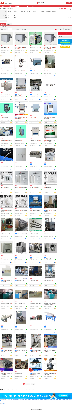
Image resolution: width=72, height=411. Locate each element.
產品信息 (3, 24)
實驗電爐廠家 (55, 399)
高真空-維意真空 (48, 70)
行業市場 (33, 6)
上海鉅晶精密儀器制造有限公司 (19, 120)
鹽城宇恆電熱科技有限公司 (34, 236)
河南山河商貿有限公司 (18, 166)
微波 (33, 117)
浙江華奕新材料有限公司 (5, 213)
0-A (4, 389)
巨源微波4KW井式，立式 (35, 47)
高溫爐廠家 (67, 399)
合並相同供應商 (68, 29)
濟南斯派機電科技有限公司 (34, 329)
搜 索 (69, 2)
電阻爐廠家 (63, 399)
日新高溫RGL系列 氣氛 (5, 94)
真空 (33, 70)
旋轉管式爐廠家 (27, 399)
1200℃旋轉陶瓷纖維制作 (35, 187)
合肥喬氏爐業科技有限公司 (19, 376)
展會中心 (26, 6)
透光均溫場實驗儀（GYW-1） (36, 210)
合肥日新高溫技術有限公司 (5, 96)
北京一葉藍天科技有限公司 (34, 120)
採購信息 (10, 6)
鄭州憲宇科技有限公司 (33, 143)
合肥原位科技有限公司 (47, 120)
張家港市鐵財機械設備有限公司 (34, 352)
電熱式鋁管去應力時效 (21, 280)
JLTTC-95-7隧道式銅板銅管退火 (20, 303)
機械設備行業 (17, 6)
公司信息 (9, 24)
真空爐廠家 (60, 399)
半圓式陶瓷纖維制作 (5, 187)
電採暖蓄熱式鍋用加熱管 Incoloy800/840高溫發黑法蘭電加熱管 (35, 234)
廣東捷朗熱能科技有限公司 (5, 329)
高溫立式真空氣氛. (19, 140)
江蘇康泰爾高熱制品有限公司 (48, 376)
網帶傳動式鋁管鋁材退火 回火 (6, 303)
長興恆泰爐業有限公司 (4, 236)
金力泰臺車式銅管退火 (34, 280)
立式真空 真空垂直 (20, 70)
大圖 (56, 29)
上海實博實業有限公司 (33, 213)
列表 (61, 29)
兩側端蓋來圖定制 (48, 187)
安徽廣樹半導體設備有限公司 (19, 96)
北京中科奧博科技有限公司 (34, 73)
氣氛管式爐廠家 (32, 399)
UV (29, 389)
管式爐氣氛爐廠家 (50, 399)
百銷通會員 (4, 26)
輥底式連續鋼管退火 (18, 373)
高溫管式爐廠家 (22, 399)
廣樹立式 (48, 94)
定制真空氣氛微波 (5, 47)
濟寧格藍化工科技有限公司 (48, 213)
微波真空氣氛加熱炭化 (49, 233)
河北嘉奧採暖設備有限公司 (48, 352)
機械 (30, 70)
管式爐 (4, 403)
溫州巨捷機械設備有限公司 (5, 166)
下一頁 (33, 384)
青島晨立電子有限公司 (33, 166)
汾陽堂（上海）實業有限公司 (48, 143)
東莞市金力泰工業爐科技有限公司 (5, 306)
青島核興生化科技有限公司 (5, 50)
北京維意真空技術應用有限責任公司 (48, 73)
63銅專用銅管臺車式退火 (48, 280)
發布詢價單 (65, 32)
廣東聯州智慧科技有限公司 (34, 376)
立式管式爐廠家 (44, 399)
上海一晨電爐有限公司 (4, 73)
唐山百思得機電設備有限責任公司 (34, 50)
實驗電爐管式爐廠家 (38, 399)
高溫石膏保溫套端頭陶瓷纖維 (21, 210)
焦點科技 (37, 409)
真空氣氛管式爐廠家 (10, 399)
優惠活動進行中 (4, 117)
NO (20, 389)
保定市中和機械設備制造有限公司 (48, 329)
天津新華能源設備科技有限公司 (19, 236)
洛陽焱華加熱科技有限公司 (5, 120)
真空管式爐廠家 (16, 399)
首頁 (3, 6)
